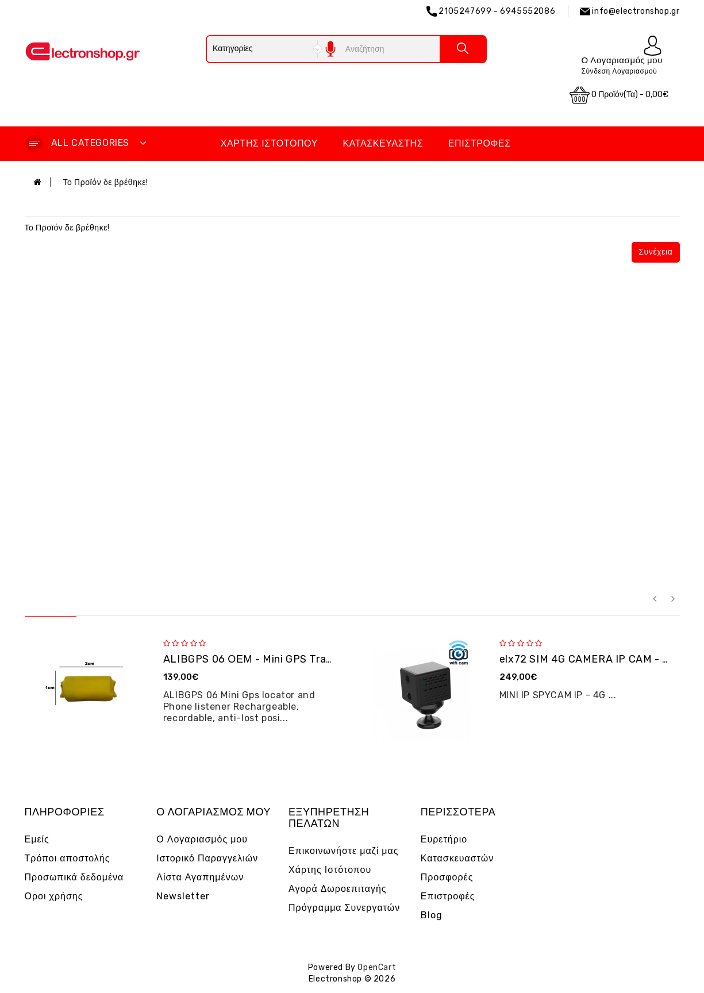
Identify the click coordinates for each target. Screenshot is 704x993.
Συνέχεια (655, 252)
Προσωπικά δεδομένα (74, 877)
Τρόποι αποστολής (67, 858)
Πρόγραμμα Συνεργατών (344, 907)
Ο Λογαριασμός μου (202, 839)
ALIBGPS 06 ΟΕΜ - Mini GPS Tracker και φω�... (282, 659)
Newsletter (183, 896)
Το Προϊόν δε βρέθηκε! (105, 182)
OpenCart (376, 967)
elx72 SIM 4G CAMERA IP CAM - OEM (592, 659)
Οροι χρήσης (54, 896)
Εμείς (37, 839)
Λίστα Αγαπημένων (200, 877)
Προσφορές (447, 877)
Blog (432, 915)
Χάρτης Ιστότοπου (269, 143)
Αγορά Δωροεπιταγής (337, 888)
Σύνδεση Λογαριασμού (619, 71)
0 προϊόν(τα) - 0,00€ (619, 95)
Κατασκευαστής (383, 143)
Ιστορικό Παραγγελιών (207, 858)
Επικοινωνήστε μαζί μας (343, 850)
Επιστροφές (479, 143)
